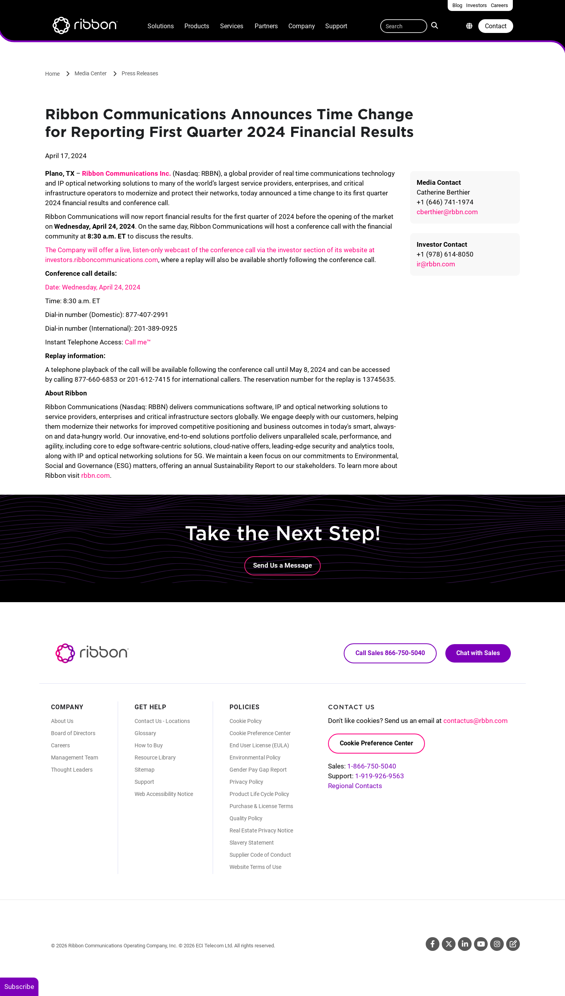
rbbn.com (95, 475)
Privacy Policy (246, 782)
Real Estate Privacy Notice (261, 830)
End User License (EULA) (259, 745)
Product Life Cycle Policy (259, 794)
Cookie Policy (246, 721)
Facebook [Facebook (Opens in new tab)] (432, 944)
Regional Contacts (355, 786)
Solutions (161, 26)
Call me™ (138, 342)
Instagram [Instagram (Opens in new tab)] (497, 944)
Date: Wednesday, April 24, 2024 (92, 287)
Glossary (145, 733)
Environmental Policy (255, 757)
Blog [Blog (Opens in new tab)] (513, 944)
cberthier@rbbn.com (447, 212)
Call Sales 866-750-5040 (390, 653)
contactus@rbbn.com (475, 721)
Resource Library (155, 757)
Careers (60, 745)
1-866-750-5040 (371, 766)
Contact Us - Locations (162, 721)
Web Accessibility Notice (164, 794)
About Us (62, 721)
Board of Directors (73, 733)
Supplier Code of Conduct (260, 855)
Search (435, 25)
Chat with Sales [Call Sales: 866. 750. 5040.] (478, 653)
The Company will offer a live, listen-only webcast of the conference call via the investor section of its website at (210, 250)
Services (231, 26)
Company (301, 26)
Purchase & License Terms (261, 806)
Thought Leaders (72, 770)
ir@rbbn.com (436, 264)
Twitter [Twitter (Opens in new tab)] (449, 944)
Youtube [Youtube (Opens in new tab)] (481, 944)
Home (52, 74)
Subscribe (19, 987)
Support (336, 26)
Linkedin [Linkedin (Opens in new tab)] (465, 944)
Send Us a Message (282, 565)
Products (196, 26)
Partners (266, 26)
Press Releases (140, 73)
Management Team (74, 757)
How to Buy (149, 745)
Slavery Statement (252, 842)
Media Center (91, 73)
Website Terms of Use (255, 867)
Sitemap (145, 770)
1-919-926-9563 (379, 776)
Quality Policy (246, 818)
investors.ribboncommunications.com (101, 260)
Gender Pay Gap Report (258, 770)
